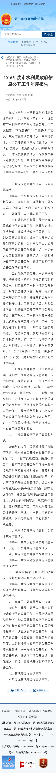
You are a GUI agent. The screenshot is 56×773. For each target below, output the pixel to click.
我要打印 (17, 690)
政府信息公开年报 (15, 66)
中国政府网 (16, 4)
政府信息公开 (28, 45)
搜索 (48, 34)
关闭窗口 (39, 690)
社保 (35, 42)
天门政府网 (40, 4)
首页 (19, 57)
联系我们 (6, 710)
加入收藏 (34, 710)
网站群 (21, 716)
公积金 (43, 42)
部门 (34, 60)
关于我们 (33, 716)
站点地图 (47, 710)
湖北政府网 (28, 4)
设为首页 (20, 710)
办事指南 (26, 42)
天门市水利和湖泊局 (29, 19)
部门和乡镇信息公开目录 (18, 60)
